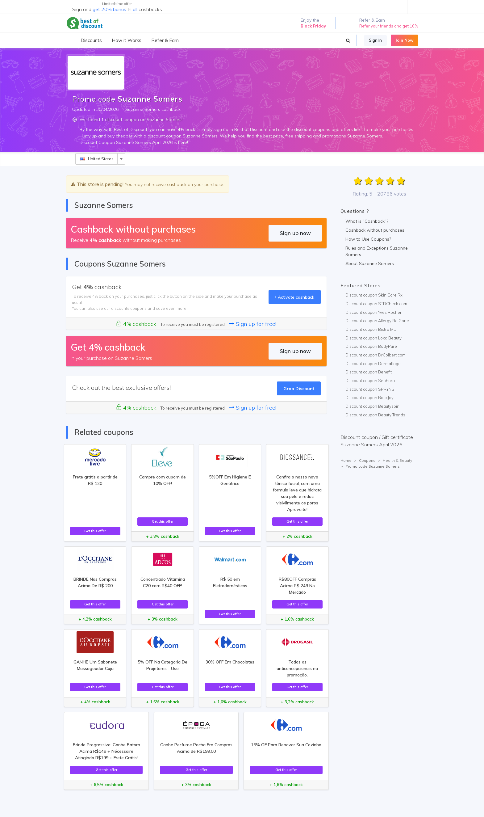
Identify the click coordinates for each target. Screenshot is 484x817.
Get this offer (95, 531)
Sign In (375, 40)
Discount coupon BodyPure (371, 346)
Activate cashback (294, 297)
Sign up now (295, 233)
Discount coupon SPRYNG (369, 389)
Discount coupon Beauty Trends (375, 414)
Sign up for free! (252, 323)
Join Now (404, 40)
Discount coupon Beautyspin (372, 406)
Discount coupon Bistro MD (371, 329)
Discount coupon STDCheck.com (376, 303)
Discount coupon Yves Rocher (373, 312)
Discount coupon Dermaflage (373, 363)
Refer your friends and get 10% (388, 25)
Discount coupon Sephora (370, 380)
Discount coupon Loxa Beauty (373, 337)
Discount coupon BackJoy (369, 397)
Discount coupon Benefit (368, 371)
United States (97, 158)
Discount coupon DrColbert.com (375, 354)
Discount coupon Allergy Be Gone (377, 320)
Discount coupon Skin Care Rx (374, 295)
